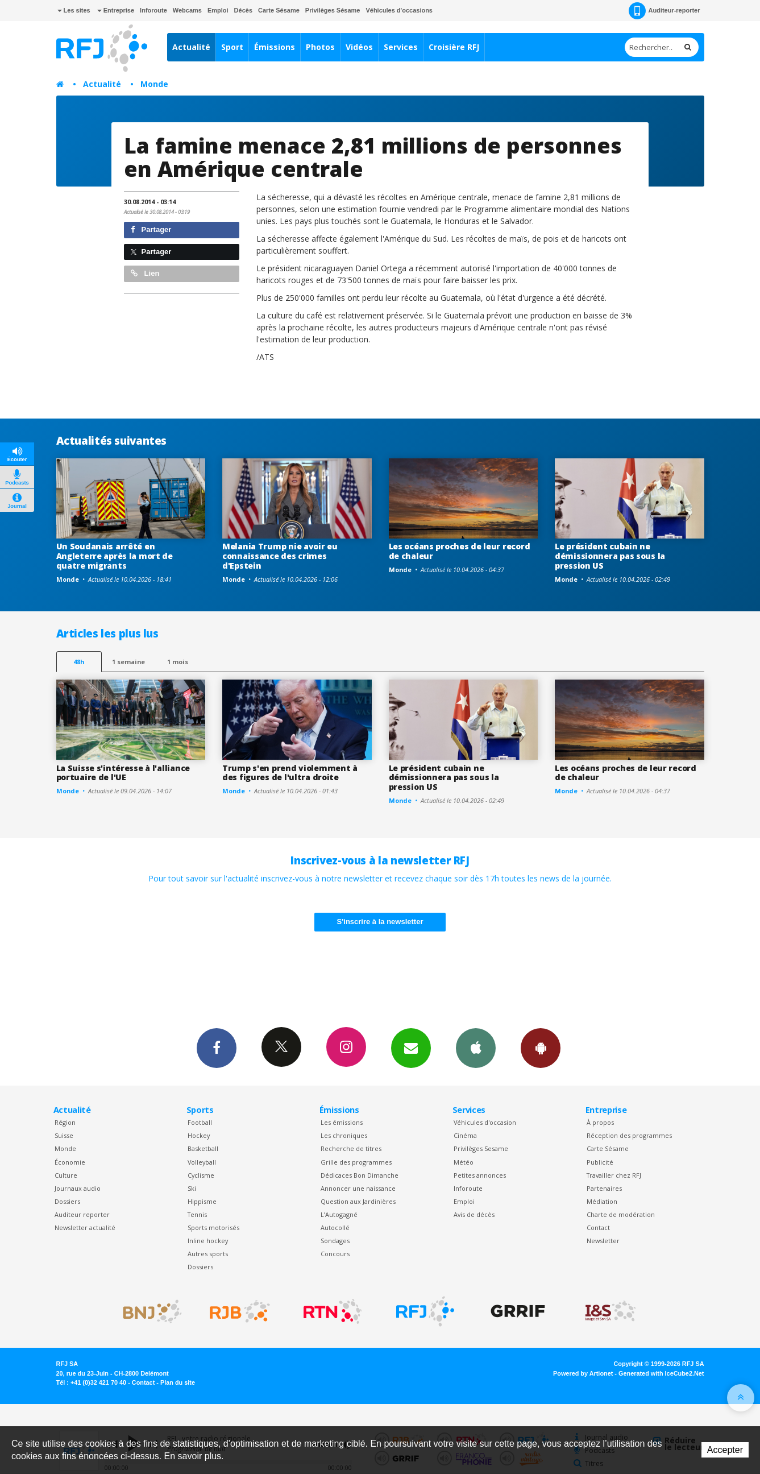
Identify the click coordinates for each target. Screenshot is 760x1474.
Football (200, 1122)
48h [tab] (78, 661)
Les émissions (342, 1122)
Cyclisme (201, 1175)
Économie (70, 1162)
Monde (154, 83)
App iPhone (476, 1047)
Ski (192, 1188)
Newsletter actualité (85, 1227)
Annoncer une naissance (358, 1188)
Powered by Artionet (583, 1373)
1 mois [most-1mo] (177, 661)
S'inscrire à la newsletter (380, 921)
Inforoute (153, 10)
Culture (66, 1175)
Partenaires (604, 1188)
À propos (600, 1122)
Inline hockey (208, 1240)
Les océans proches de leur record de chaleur (459, 551)
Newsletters (411, 1047)
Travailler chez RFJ (614, 1175)
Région (65, 1122)
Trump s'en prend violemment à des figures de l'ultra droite (290, 773)
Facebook (216, 1047)
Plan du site (177, 1382)
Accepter (725, 1450)
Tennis (197, 1214)
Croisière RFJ (454, 47)
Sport (232, 47)
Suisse (64, 1135)
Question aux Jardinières (358, 1201)
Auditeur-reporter (664, 10)
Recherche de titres (351, 1148)
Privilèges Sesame (481, 1148)
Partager (151, 229)
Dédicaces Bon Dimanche (359, 1175)
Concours (335, 1253)
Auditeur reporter (82, 1214)
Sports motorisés (213, 1227)
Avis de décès (474, 1214)
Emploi (218, 10)
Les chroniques (344, 1135)
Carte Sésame (279, 10)
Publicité (600, 1162)
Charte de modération (621, 1214)
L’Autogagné (339, 1214)
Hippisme (202, 1201)
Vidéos (359, 47)
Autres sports (208, 1253)
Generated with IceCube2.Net (661, 1373)
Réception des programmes (629, 1135)
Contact (598, 1227)
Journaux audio (78, 1188)
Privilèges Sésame (332, 10)
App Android (540, 1047)
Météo (464, 1162)
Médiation (602, 1201)
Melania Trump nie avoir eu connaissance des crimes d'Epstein (280, 556)
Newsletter (603, 1240)
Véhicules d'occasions (399, 10)
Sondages (335, 1240)
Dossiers (67, 1201)
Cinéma (465, 1135)
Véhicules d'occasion (485, 1122)
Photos (320, 47)
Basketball (203, 1148)
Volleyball (202, 1162)
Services (401, 47)
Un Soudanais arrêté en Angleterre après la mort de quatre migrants (114, 556)
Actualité (191, 47)
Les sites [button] (73, 10)
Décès (243, 10)
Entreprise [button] (115, 10)
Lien (145, 273)
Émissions (274, 47)
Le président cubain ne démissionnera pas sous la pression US (610, 556)
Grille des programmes (356, 1162)
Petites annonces (480, 1175)
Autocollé (335, 1227)
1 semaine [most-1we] (128, 661)
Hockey (199, 1135)
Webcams (187, 10)
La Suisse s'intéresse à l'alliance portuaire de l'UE (123, 773)
